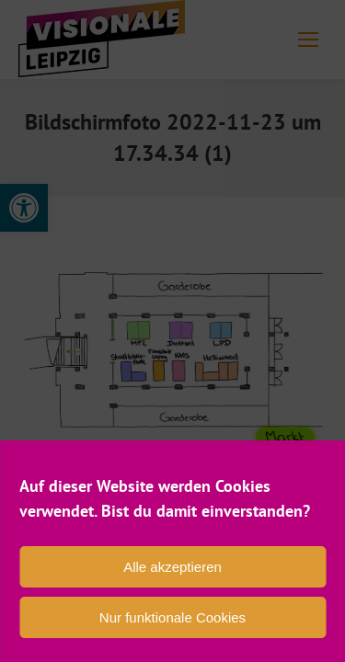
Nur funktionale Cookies (172, 617)
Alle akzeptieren (172, 567)
